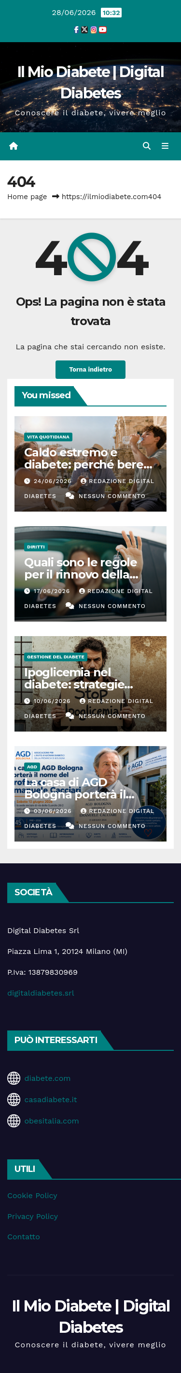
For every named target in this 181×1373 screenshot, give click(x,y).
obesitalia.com (51, 1120)
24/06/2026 (54, 481)
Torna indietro (90, 369)
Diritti (36, 546)
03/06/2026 (54, 811)
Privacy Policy (32, 1216)
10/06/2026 (53, 701)
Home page (27, 196)
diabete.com (47, 1078)
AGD (32, 766)
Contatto (23, 1236)
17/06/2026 (53, 591)
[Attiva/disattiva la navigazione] (165, 146)
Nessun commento (112, 496)
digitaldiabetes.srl (40, 993)
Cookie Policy (32, 1195)
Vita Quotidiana (48, 436)
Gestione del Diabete (55, 656)
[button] (147, 146)
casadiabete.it (50, 1099)
